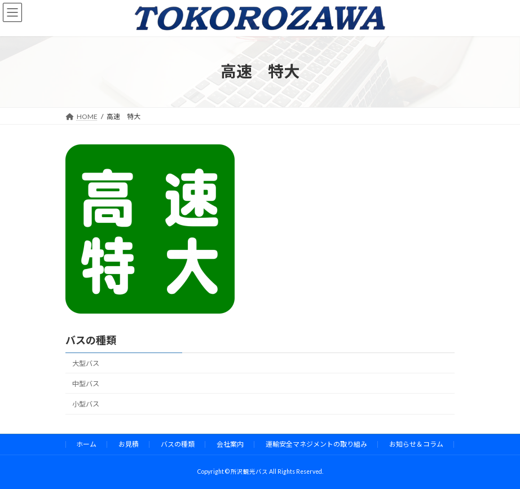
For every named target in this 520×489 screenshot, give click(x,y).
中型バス (85, 384)
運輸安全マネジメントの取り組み (316, 444)
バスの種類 (90, 340)
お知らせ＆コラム (416, 444)
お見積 (128, 444)
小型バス (85, 404)
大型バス (85, 363)
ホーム (86, 444)
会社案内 (230, 444)
